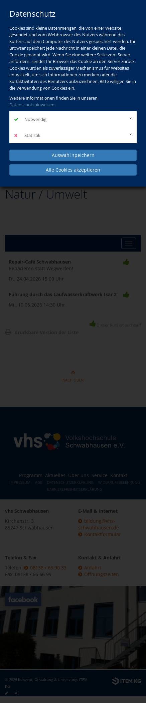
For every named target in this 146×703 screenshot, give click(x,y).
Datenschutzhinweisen (31, 105)
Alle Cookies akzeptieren (73, 170)
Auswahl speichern (73, 155)
